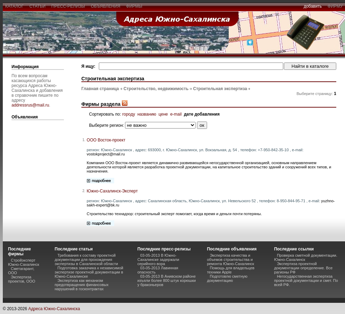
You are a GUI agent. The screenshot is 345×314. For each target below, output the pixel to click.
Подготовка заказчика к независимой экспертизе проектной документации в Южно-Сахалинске (89, 272)
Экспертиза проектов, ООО (21, 279)
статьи (37, 6)
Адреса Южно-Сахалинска (54, 308)
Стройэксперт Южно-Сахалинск (23, 262)
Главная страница (100, 88)
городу (128, 114)
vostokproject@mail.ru (106, 154)
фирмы (134, 6)
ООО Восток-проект (106, 140)
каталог (14, 6)
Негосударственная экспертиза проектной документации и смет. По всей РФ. (306, 280)
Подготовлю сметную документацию (227, 278)
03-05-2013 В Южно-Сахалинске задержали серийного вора (158, 259)
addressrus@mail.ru (30, 105)
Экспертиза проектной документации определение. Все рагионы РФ (303, 268)
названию (146, 114)
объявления (105, 6)
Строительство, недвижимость (156, 88)
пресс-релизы (68, 6)
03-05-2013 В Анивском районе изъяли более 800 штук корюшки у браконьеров (166, 280)
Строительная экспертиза (220, 88)
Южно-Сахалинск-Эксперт (112, 191)
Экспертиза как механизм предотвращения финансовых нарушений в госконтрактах (82, 284)
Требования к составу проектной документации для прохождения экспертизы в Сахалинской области (86, 259)
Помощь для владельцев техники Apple (231, 270)
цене (163, 114)
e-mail (176, 114)
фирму (335, 6)
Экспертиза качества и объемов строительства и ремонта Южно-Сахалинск (230, 259)
